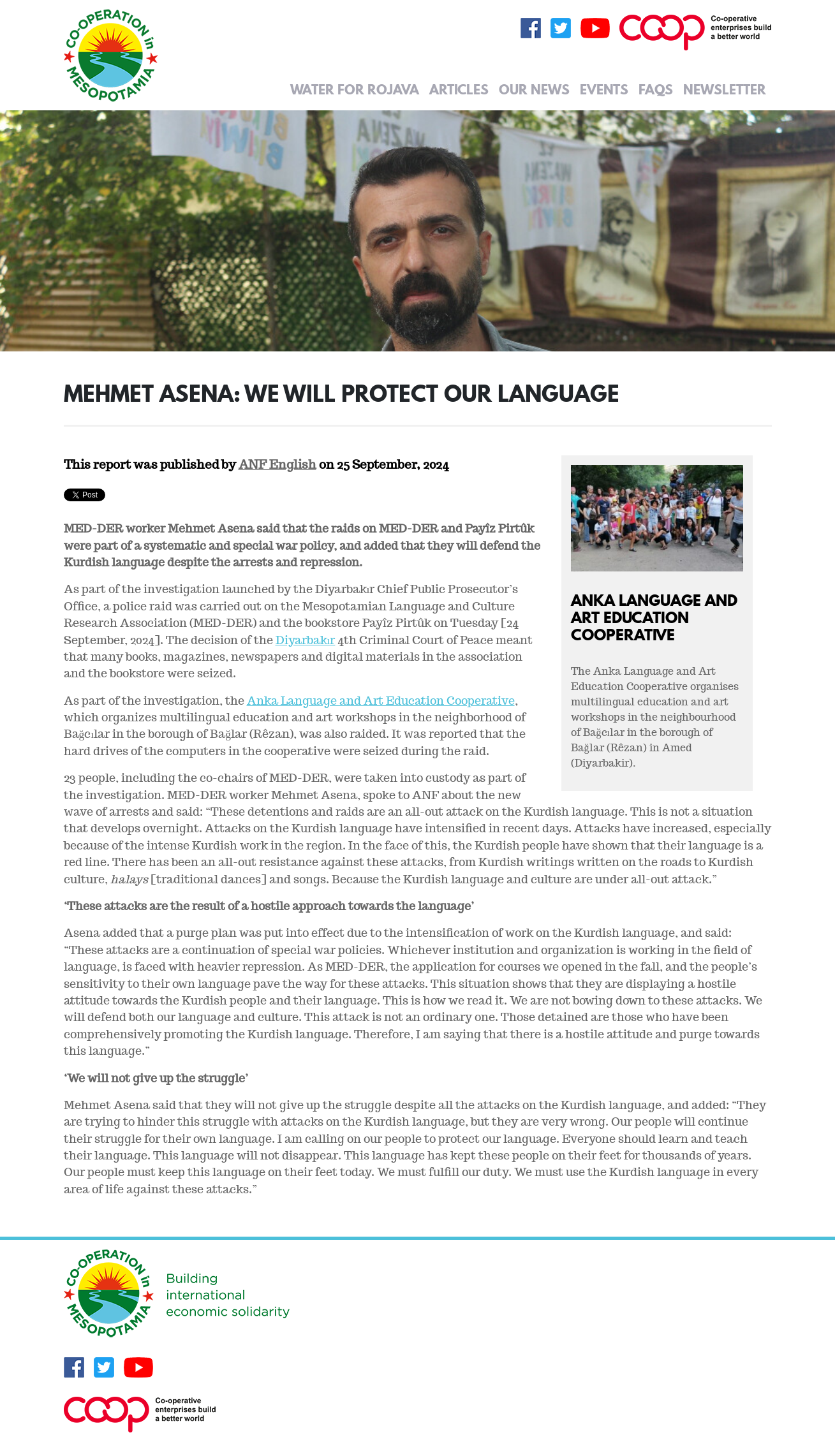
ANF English (277, 464)
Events (604, 89)
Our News (534, 89)
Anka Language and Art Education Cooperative (654, 617)
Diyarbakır (306, 640)
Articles (459, 89)
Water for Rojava (354, 89)
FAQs (656, 89)
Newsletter (724, 89)
